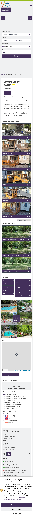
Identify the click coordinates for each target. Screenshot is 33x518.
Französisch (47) (12, 416)
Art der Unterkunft (5, 43)
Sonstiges (12, 409)
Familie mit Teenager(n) (15, 399)
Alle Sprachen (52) (11, 414)
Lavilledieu (7, 88)
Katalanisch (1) (11, 423)
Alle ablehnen (16, 509)
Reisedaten (4, 37)
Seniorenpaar (12, 403)
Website (7, 93)
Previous (3, 18)
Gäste (3, 49)
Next (30, 18)
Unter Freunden (13, 405)
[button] (16, 355)
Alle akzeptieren (16, 505)
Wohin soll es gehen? (6, 31)
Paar (10, 401)
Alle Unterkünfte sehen (23, 220)
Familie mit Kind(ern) (15, 397)
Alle (10, 395)
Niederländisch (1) (12, 421)
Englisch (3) (11, 418)
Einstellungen (16, 514)
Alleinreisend (12, 407)
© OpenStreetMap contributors (23, 371)
